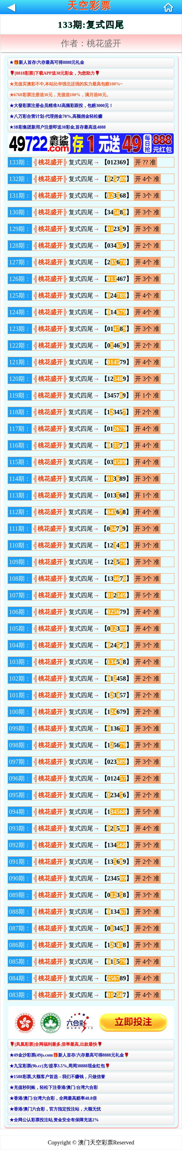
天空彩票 (89, 5)
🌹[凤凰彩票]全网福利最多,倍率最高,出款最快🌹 (56, 1044)
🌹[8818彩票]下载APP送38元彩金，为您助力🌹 (55, 73)
